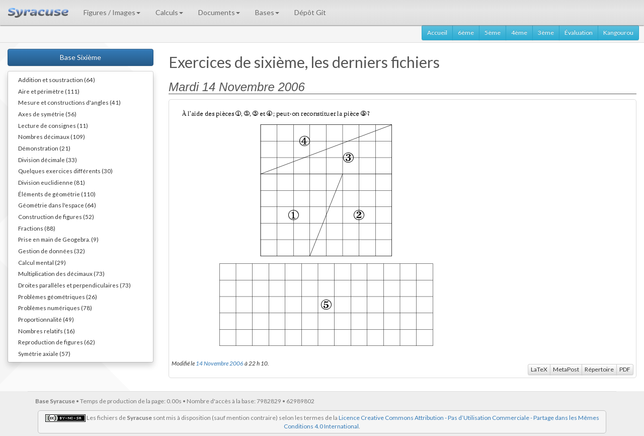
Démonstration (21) (44, 148)
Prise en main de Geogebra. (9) (58, 239)
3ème (546, 32)
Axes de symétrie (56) (47, 113)
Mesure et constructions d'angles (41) (69, 102)
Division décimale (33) (47, 159)
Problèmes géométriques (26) (57, 296)
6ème (466, 32)
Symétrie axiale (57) (44, 353)
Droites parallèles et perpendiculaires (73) (74, 284)
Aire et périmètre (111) (48, 91)
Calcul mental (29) (42, 262)
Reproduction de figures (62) (56, 341)
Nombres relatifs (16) (46, 330)
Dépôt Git (310, 12)
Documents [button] (219, 12)
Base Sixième (80, 57)
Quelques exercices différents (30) (65, 170)
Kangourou (618, 32)
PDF (624, 369)
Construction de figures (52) (56, 216)
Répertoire (599, 369)
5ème (493, 32)
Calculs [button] (169, 12)
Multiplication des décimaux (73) (61, 273)
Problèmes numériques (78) (55, 307)
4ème (519, 32)
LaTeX (539, 369)
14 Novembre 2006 (220, 363)
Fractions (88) (36, 228)
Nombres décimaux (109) (51, 136)
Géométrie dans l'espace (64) (57, 204)
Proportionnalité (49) (46, 319)
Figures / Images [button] (112, 12)
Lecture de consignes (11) (53, 125)
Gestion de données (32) (51, 250)
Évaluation (579, 32)
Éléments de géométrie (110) (57, 193)
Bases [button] (267, 12)
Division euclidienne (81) (51, 182)
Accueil (437, 32)
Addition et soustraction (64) (56, 79)
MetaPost (566, 369)
